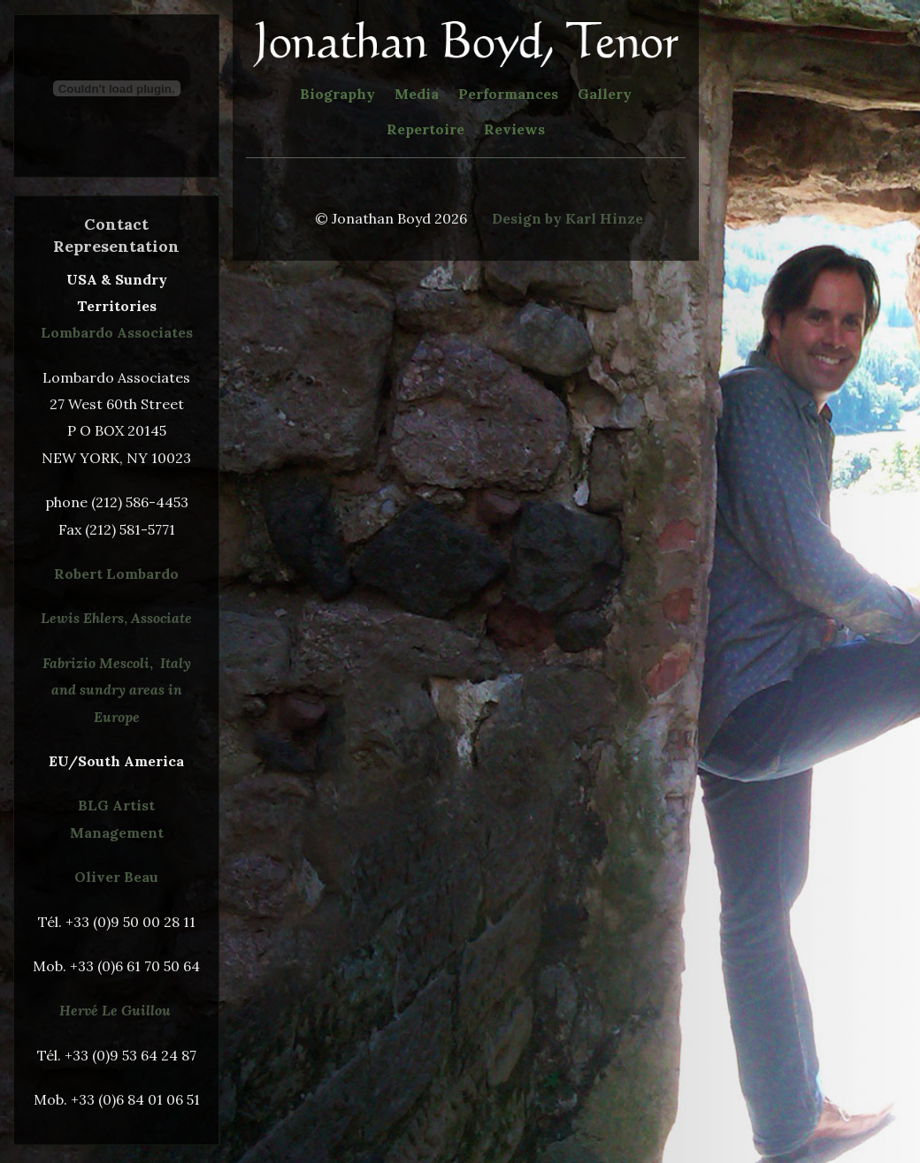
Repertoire (425, 129)
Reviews (514, 129)
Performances (508, 94)
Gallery (605, 94)
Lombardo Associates (117, 332)
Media (417, 94)
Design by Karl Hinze (567, 218)
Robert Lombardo (116, 573)
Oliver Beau (116, 877)
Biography (337, 94)
